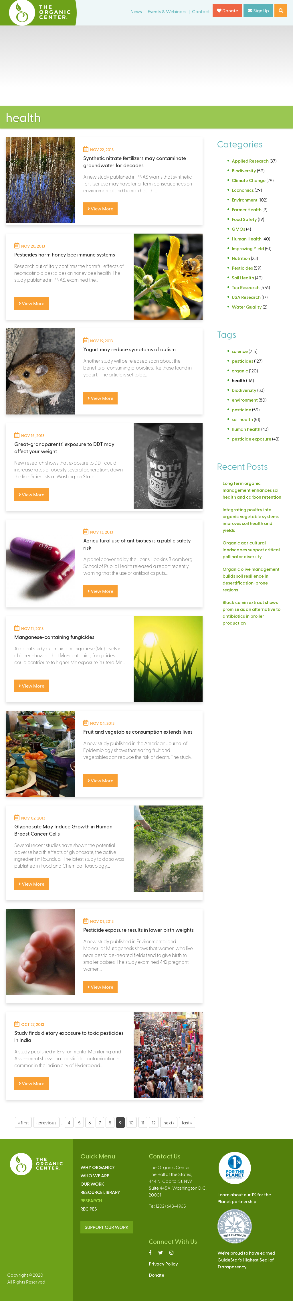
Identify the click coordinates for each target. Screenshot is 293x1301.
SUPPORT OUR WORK (106, 1227)
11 (142, 1122)
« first (23, 1122)
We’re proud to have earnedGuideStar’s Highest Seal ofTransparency (246, 1259)
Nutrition (241, 258)
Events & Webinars (167, 11)
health (238, 380)
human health (246, 429)
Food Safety (244, 219)
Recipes (88, 1208)
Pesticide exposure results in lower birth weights (138, 930)
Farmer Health (247, 209)
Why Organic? (97, 1167)
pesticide (241, 409)
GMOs (238, 229)
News (136, 11)
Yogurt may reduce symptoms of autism (129, 349)
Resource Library (100, 1192)
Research (91, 1200)
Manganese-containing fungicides (54, 637)
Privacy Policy (163, 1263)
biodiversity (244, 390)
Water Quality (247, 306)
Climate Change (249, 180)
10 (131, 1122)
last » (187, 1122)
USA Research (246, 297)
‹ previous (46, 1122)
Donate (227, 10)
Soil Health (243, 277)
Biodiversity (244, 170)
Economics (243, 190)
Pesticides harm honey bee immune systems (64, 254)
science (240, 351)
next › (168, 1122)
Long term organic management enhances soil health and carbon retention (252, 490)
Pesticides (242, 268)
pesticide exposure (251, 438)
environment (245, 399)
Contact (201, 11)
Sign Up (258, 10)
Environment (245, 199)
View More (100, 208)
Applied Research (250, 160)
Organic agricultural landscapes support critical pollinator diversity (251, 549)
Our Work (92, 1184)
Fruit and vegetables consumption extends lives (138, 732)
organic (240, 370)
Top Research (246, 287)
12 (154, 1122)
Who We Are (94, 1175)
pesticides (242, 361)
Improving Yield (248, 248)
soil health (242, 419)
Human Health (247, 238)
